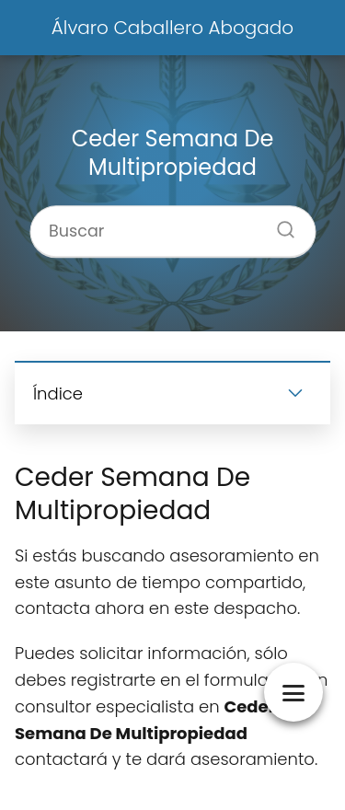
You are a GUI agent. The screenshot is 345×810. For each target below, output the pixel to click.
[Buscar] (278, 224)
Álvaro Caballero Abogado (172, 27)
